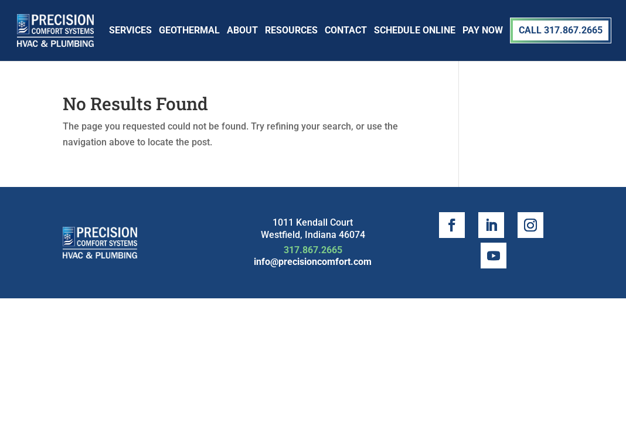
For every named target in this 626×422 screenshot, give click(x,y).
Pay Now (482, 30)
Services (130, 30)
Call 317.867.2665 (561, 30)
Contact (346, 30)
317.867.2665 (313, 250)
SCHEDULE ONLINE (414, 30)
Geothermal (189, 30)
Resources (291, 30)
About (242, 30)
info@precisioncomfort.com (313, 261)
